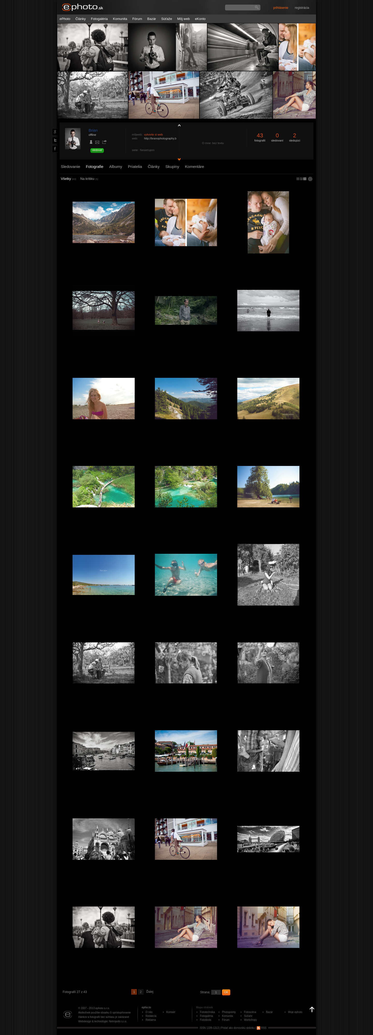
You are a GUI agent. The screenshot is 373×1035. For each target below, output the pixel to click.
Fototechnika (207, 1012)
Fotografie (95, 166)
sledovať (97, 150)
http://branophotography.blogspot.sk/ (167, 138)
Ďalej (149, 992)
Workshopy (250, 1019)
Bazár (151, 19)
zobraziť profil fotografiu (178, 125)
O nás (149, 1012)
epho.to (146, 1007)
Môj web (183, 19)
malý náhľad (301, 179)
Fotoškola (205, 1019)
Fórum (137, 19)
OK (226, 992)
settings (310, 179)
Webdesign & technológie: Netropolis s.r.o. (102, 1021)
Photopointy (229, 1012)
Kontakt (170, 1012)
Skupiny (172, 166)
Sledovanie (70, 166)
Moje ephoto (295, 1012)
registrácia (302, 8)
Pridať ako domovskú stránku (238, 1027)
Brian (93, 130)
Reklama (151, 1019)
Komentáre (194, 166)
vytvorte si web (153, 134)
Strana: (205, 992)
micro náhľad (298, 179)
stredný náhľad (304, 179)
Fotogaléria (99, 19)
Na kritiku (89, 179)
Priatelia (135, 166)
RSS (261, 1027)
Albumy (115, 166)
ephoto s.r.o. (102, 1008)
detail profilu (178, 160)
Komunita (120, 19)
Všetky (68, 179)
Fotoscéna (250, 1012)
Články (80, 19)
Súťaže (166, 19)
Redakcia (151, 1016)
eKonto (200, 19)
